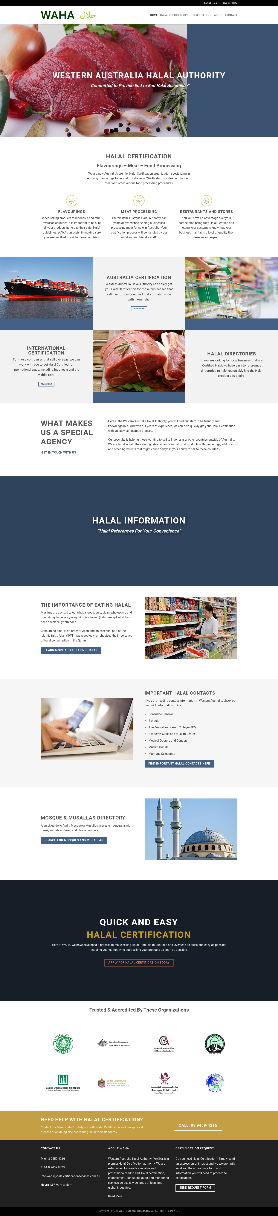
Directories (202, 15)
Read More (115, 1196)
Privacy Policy (229, 2)
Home (154, 15)
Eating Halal (211, 2)
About (218, 15)
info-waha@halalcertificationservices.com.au (70, 1176)
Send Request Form (195, 1187)
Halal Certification (175, 15)
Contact (231, 15)
